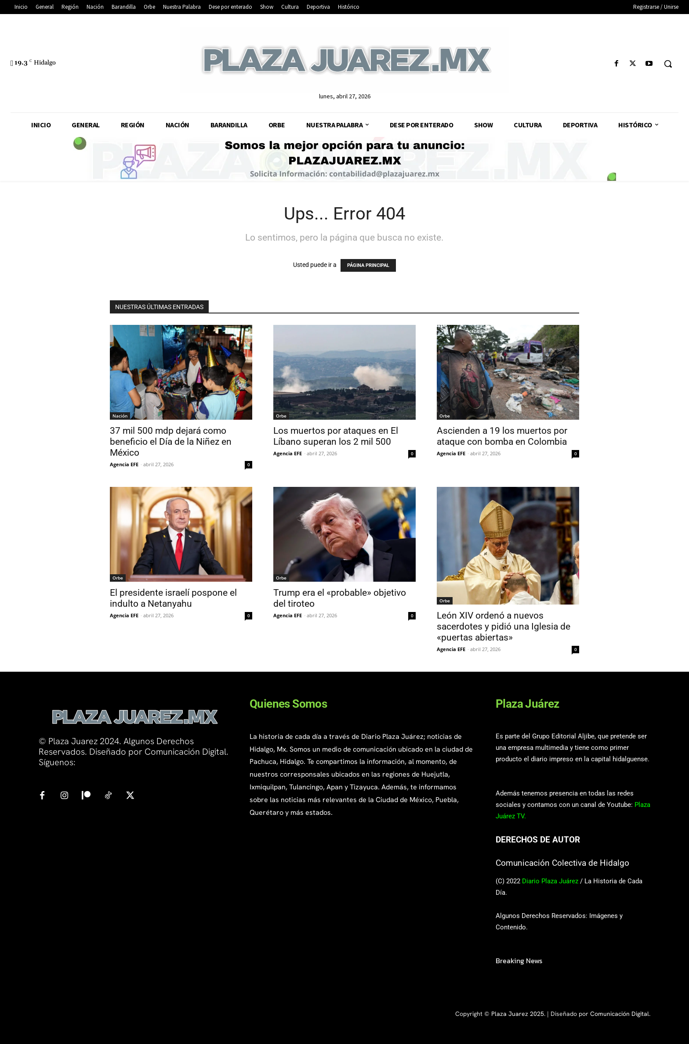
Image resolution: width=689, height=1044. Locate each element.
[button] (667, 63)
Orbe (281, 416)
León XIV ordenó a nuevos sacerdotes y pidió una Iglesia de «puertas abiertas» (503, 626)
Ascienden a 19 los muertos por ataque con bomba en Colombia (502, 436)
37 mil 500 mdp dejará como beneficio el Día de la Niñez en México (171, 441)
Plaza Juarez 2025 (517, 1014)
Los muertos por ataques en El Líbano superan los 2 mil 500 (335, 436)
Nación (119, 416)
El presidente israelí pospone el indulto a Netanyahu (173, 598)
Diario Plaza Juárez (550, 881)
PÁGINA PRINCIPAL (368, 265)
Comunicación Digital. (620, 1014)
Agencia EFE (124, 464)
